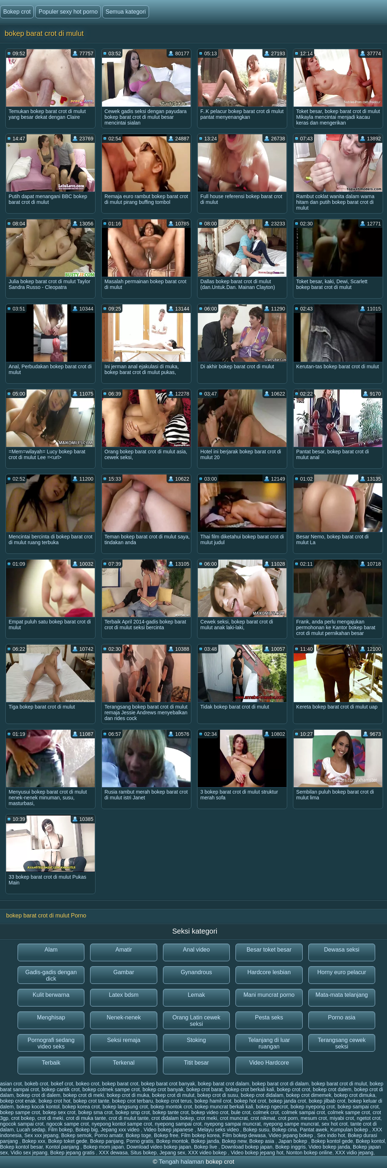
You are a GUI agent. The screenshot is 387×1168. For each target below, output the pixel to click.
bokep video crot (209, 1112)
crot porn (288, 1118)
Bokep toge (138, 1135)
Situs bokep (143, 1152)
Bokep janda (205, 1141)
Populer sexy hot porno (68, 12)
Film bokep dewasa (244, 1135)
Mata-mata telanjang (342, 995)
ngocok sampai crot (21, 1124)
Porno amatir (108, 1135)
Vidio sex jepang (29, 1152)
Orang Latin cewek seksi (196, 1020)
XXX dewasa (113, 1152)
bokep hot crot (250, 1101)
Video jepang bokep (291, 1135)
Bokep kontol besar (21, 1147)
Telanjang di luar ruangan (269, 1043)
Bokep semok (76, 1135)
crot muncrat (234, 1118)
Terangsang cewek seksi (341, 1043)
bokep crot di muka (128, 1095)
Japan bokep (293, 1141)
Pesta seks (269, 1017)
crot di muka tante (86, 1118)
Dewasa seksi (341, 950)
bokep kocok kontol (38, 1106)
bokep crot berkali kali (249, 1089)
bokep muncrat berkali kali (224, 1106)
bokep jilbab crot (327, 1101)
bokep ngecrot (272, 1106)
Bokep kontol (370, 1141)
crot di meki (50, 1118)
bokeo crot (87, 1084)
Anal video (196, 950)
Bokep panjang (106, 1141)
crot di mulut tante (129, 1118)
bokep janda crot (287, 1101)
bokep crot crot (293, 1089)
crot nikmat (263, 1118)
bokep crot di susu (217, 1095)
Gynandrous (196, 972)
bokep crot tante (91, 1101)
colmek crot (266, 1112)
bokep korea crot (81, 1106)
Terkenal (123, 1063)
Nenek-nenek (124, 1017)
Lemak (196, 995)
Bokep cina (284, 1129)
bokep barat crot (120, 1084)
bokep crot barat (204, 1089)
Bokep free (166, 1135)
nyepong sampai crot (178, 1124)
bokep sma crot (95, 1112)
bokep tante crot (170, 1112)
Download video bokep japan (159, 1147)
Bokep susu (256, 1129)
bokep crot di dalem (38, 1095)
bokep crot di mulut (173, 1095)
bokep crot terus (174, 1101)
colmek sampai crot (303, 1112)
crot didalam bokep (172, 1118)
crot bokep (22, 1118)
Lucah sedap (31, 1129)
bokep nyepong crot (312, 1106)
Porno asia (342, 1017)
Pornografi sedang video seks (51, 1043)
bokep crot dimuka (354, 1095)
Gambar (123, 972)
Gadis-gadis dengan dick (51, 975)
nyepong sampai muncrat (232, 1124)
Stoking (196, 1040)
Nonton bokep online (309, 1152)
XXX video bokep (208, 1152)
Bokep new (234, 1141)
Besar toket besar (269, 950)
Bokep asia (262, 1141)
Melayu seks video (218, 1129)
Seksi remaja (123, 1040)
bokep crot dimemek (308, 1095)
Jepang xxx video (121, 1129)
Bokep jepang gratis (73, 1152)
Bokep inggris (290, 1147)
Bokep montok (172, 1141)
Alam (51, 950)
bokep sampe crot (20, 1112)
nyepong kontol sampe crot (122, 1124)
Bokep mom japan (103, 1147)
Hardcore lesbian (269, 972)
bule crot (241, 1112)
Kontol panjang (63, 1147)
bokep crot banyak (163, 1089)
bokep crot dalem (332, 1089)
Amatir (123, 950)
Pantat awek (313, 1129)
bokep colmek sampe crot (111, 1089)
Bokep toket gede (67, 1141)
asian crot (11, 1084)
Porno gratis (139, 1141)
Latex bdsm (124, 995)
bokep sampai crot (357, 1106)
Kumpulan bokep (349, 1129)
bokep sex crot (59, 1112)
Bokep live (206, 1147)
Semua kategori (126, 12)
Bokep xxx (34, 1141)
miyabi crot (342, 1118)
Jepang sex (172, 1152)
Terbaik (51, 1063)
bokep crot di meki (83, 1095)
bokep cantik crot (61, 1089)
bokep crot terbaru (132, 1101)
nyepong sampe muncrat (291, 1124)
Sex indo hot (331, 1135)
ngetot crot (369, 1118)
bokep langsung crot (125, 1106)
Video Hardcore (269, 1063)
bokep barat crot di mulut (339, 1084)
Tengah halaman (181, 1161)
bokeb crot (36, 1084)
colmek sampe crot (349, 1112)
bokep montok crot (171, 1106)
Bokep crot (17, 12)
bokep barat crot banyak (168, 1084)
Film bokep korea (200, 1135)
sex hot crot (335, 1124)
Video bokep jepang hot (257, 1152)
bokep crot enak (18, 1101)
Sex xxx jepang (41, 1135)
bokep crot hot (54, 1101)
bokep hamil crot (213, 1101)
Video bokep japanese (169, 1129)
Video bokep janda (329, 1147)
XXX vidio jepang (354, 1152)
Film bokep (60, 1129)
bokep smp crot (132, 1112)
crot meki (207, 1118)
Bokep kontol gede (332, 1141)
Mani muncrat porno (268, 995)
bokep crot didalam (262, 1095)
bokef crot (62, 1084)
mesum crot (313, 1118)
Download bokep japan (246, 1147)
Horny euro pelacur (341, 972)
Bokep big (86, 1129)
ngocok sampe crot (67, 1124)
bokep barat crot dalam (223, 1084)
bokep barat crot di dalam (280, 1084)
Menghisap (51, 1017)
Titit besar (196, 1063)
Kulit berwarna (51, 995)
